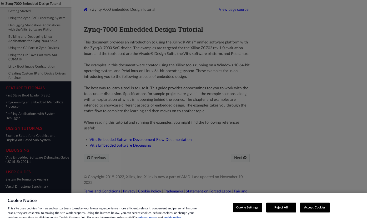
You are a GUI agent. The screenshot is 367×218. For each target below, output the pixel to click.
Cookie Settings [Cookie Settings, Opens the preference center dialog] (247, 209)
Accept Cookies (315, 209)
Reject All (280, 209)
